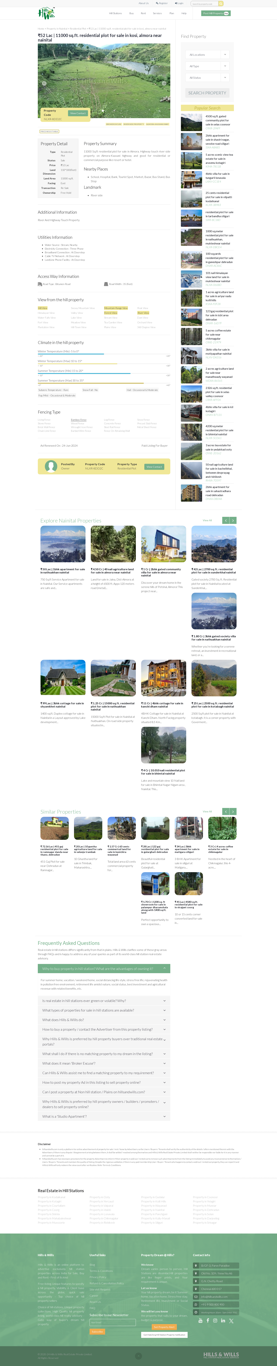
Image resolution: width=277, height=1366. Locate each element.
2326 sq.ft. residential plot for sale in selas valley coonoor (219, 392)
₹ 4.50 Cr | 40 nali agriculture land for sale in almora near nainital (112, 570)
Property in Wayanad (154, 1205)
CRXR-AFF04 (213, 399)
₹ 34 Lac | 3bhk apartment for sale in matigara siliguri (187, 849)
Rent (143, 13)
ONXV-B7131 (214, 414)
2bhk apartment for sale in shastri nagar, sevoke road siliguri (217, 139)
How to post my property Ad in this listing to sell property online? (91, 1082)
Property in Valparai (101, 1205)
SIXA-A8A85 (213, 147)
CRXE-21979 (213, 342)
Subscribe (97, 1331)
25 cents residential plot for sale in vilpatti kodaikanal (219, 197)
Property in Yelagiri (204, 1201)
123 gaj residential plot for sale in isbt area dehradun (219, 315)
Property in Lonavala (102, 1214)
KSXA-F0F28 (213, 303)
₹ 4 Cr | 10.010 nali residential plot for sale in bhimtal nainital (163, 772)
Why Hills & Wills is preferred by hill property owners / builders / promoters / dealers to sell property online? (100, 1104)
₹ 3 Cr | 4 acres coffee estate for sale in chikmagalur (220, 849)
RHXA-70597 (213, 480)
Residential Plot (78, 28)
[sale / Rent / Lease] (207, 77)
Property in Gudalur (153, 1197)
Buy (131, 13)
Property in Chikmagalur (104, 1218)
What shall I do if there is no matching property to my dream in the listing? (97, 1054)
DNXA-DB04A (214, 498)
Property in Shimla (49, 1214)
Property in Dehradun (206, 1209)
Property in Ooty (100, 1197)
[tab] (104, 968)
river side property (134, 124)
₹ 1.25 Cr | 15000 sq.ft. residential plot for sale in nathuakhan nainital (112, 706)
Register (162, 3)
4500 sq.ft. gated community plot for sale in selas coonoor (218, 120)
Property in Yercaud (102, 1201)
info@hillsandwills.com (214, 1296)
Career (94, 1295)
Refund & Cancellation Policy (107, 1283)
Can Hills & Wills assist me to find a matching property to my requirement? (98, 1073)
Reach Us (95, 1301)
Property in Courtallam (51, 1205)
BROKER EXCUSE (113, 124)
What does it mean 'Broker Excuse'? (68, 1063)
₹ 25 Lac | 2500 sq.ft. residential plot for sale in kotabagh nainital (212, 704)
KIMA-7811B (213, 166)
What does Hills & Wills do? (63, 1020)
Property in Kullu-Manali (155, 1218)
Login (179, 3)
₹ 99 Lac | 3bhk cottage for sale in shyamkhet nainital (62, 704)
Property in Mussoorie (51, 1222)
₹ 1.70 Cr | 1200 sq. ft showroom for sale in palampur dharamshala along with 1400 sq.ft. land (154, 907)
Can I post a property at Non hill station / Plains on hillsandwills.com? (93, 1092)
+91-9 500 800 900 (208, 1304)
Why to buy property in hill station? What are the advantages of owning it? (97, 968)
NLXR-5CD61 (214, 438)
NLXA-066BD (213, 284)
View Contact (78, 113)
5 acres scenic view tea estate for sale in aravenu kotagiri (219, 158)
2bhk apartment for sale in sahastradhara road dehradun (218, 491)
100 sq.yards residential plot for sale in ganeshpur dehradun (219, 257)
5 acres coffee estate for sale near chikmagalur (218, 334)
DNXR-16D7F (214, 323)
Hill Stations (115, 13)
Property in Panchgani (154, 1214)
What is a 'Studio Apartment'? (64, 1116)
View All (207, 520)
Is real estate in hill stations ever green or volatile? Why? (84, 1000)
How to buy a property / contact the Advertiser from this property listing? (97, 1029)
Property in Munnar (204, 1205)
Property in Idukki (100, 1209)
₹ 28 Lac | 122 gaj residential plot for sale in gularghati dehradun (155, 849)
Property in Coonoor (205, 1197)
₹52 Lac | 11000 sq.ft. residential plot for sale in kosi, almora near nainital (127, 28)
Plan (172, 13)
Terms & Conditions (101, 1270)
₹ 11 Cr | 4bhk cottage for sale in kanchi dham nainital (162, 704)
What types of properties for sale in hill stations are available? (88, 1010)
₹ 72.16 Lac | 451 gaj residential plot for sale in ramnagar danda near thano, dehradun (54, 850)
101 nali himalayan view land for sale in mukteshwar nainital (218, 277)
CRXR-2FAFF (213, 128)
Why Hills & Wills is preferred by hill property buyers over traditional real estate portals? (102, 1041)
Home (41, 28)
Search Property (207, 92)
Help (184, 13)
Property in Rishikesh (102, 1222)
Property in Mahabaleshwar (54, 1218)
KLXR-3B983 (213, 204)
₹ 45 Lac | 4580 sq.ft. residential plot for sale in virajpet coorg (188, 904)
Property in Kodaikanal (51, 1197)
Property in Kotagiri (49, 1201)
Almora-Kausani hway (157, 124)
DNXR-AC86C (214, 265)
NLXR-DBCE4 (214, 247)
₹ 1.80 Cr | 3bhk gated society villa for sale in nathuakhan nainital (213, 637)
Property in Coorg (48, 1209)
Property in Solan (203, 1214)
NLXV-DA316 (213, 357)
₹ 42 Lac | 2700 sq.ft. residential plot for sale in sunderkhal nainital (213, 570)
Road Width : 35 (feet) (120, 283)
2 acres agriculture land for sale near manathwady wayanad (220, 372)
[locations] (207, 54)
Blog (92, 1264)
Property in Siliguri (152, 1222)
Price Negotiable (49, 131)
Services (157, 13)
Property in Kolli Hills (153, 1201)
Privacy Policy (98, 1277)
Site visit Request (100, 1289)
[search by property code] (221, 3)
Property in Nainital (57, 28)
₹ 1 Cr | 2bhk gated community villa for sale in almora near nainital (161, 572)
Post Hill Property (216, 13)
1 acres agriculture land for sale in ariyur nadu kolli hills (220, 296)
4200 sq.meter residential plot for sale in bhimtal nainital (219, 430)
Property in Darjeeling (206, 1218)
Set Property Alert (164, 1327)
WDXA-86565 (214, 380)
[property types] (207, 66)
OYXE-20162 (213, 453)
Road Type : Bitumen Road (56, 283)
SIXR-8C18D (213, 219)
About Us (143, 3)
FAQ (92, 1308)
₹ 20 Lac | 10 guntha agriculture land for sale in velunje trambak (88, 849)
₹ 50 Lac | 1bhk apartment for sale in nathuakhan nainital (62, 570)
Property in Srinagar (205, 1222)
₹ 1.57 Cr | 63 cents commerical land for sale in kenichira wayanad (119, 850)
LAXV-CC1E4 (213, 181)
